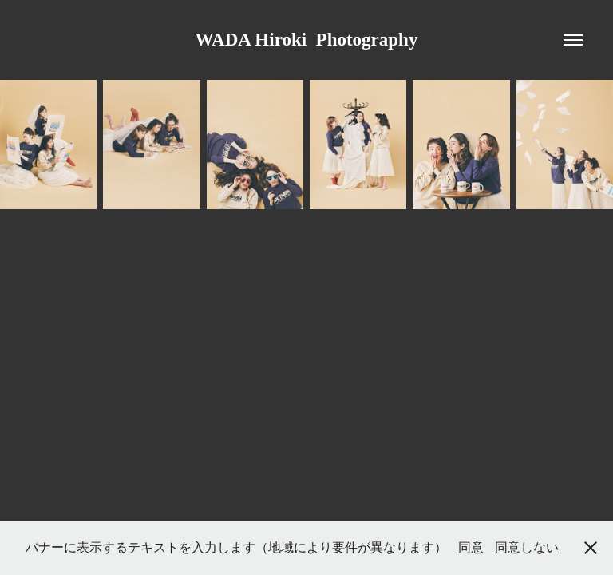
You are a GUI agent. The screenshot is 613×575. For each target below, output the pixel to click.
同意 (471, 547)
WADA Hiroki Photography (307, 40)
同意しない (527, 547)
